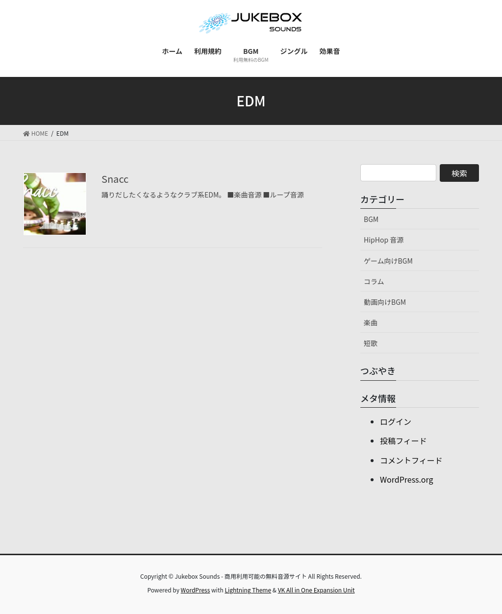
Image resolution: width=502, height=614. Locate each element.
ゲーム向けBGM (388, 261)
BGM (371, 219)
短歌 (370, 343)
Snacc (114, 179)
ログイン (395, 421)
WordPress (195, 590)
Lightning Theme (248, 590)
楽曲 (370, 322)
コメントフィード (411, 460)
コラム (374, 281)
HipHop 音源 (383, 240)
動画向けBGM (385, 302)
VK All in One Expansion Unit (316, 590)
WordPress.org (406, 479)
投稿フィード (403, 440)
